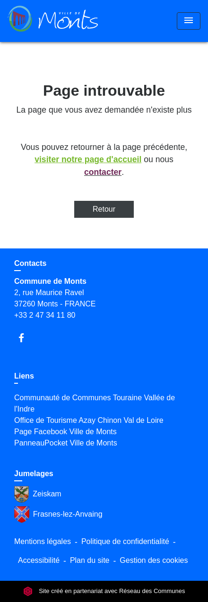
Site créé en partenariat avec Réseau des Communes (104, 591)
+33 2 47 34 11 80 (44, 315)
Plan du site (90, 560)
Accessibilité (39, 560)
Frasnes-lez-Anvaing (58, 514)
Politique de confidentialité (125, 541)
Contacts (30, 263)
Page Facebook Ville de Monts (65, 432)
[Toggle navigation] (188, 21)
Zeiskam (37, 494)
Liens (24, 376)
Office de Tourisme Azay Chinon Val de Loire (89, 420)
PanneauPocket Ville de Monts (65, 443)
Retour (104, 209)
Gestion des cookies (154, 560)
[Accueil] (53, 21)
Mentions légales (42, 541)
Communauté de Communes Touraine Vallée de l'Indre (94, 403)
